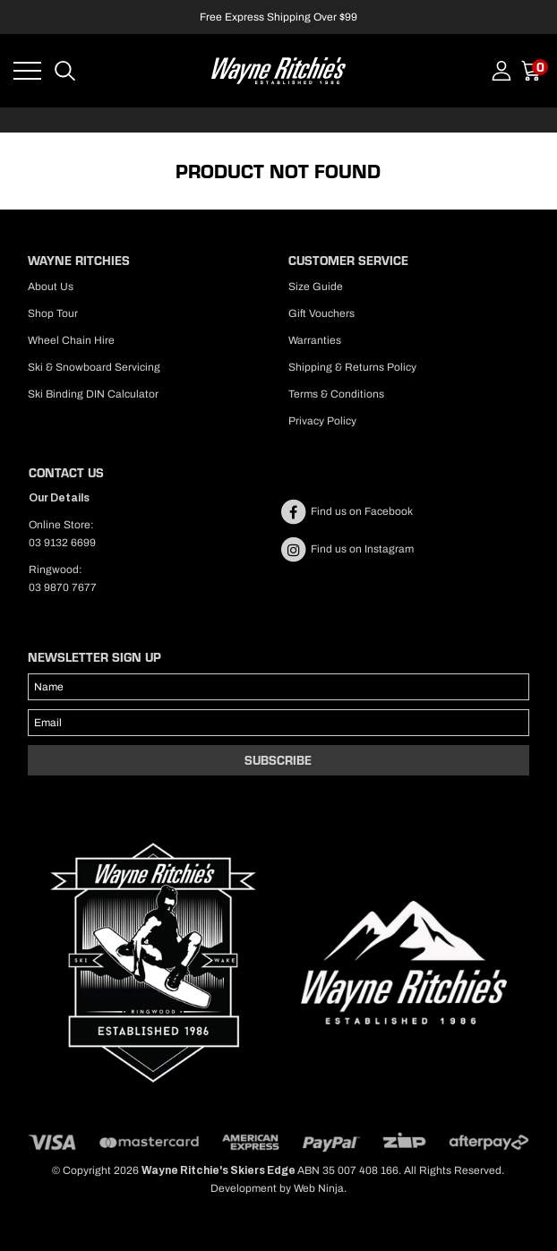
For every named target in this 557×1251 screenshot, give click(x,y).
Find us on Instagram (346, 549)
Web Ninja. (320, 1188)
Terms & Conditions (336, 394)
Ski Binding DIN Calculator (93, 394)
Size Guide (315, 286)
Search (65, 71)
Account (501, 71)
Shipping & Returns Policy (352, 367)
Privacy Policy (322, 421)
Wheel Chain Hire (71, 340)
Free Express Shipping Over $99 (278, 17)
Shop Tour (53, 313)
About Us (50, 286)
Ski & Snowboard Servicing (94, 367)
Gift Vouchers (321, 313)
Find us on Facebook (346, 511)
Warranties (314, 340)
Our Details (59, 498)
